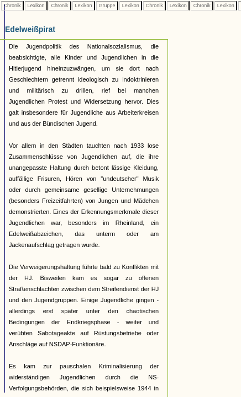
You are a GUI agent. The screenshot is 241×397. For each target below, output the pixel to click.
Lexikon (36, 5)
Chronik (12, 5)
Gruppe (107, 5)
